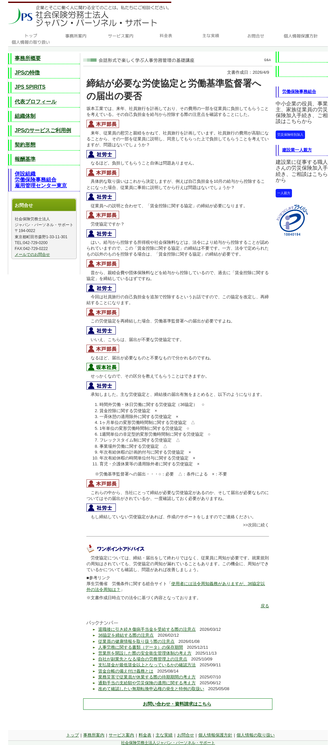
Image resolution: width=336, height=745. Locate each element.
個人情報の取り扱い (256, 735)
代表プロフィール (35, 101)
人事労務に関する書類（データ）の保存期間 (140, 647)
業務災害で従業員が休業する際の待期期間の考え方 (147, 677)
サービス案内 (121, 735)
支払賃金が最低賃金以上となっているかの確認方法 (147, 664)
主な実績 (164, 735)
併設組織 (25, 174)
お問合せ (185, 735)
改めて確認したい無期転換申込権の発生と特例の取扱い (151, 688)
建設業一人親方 (297, 149)
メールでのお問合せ (32, 254)
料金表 (145, 735)
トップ (72, 735)
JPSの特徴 (27, 72)
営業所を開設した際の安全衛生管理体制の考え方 (144, 653)
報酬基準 (25, 159)
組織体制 (25, 116)
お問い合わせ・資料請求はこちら (177, 703)
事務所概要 (28, 58)
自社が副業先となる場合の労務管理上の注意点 (142, 659)
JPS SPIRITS (30, 87)
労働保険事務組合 (35, 179)
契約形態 (25, 144)
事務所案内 (93, 735)
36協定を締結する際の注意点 (126, 635)
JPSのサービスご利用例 (43, 130)
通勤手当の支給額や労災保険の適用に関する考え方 (147, 682)
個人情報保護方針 (215, 735)
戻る (265, 605)
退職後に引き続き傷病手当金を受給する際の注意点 (147, 629)
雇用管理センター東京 (41, 185)
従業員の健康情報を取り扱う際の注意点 (136, 641)
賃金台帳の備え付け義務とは (125, 671)
